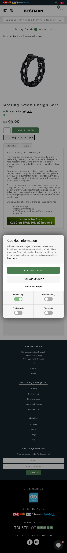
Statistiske (48, 311)
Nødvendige (18, 297)
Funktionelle (18, 311)
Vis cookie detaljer (33, 286)
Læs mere (12, 258)
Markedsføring (48, 297)
